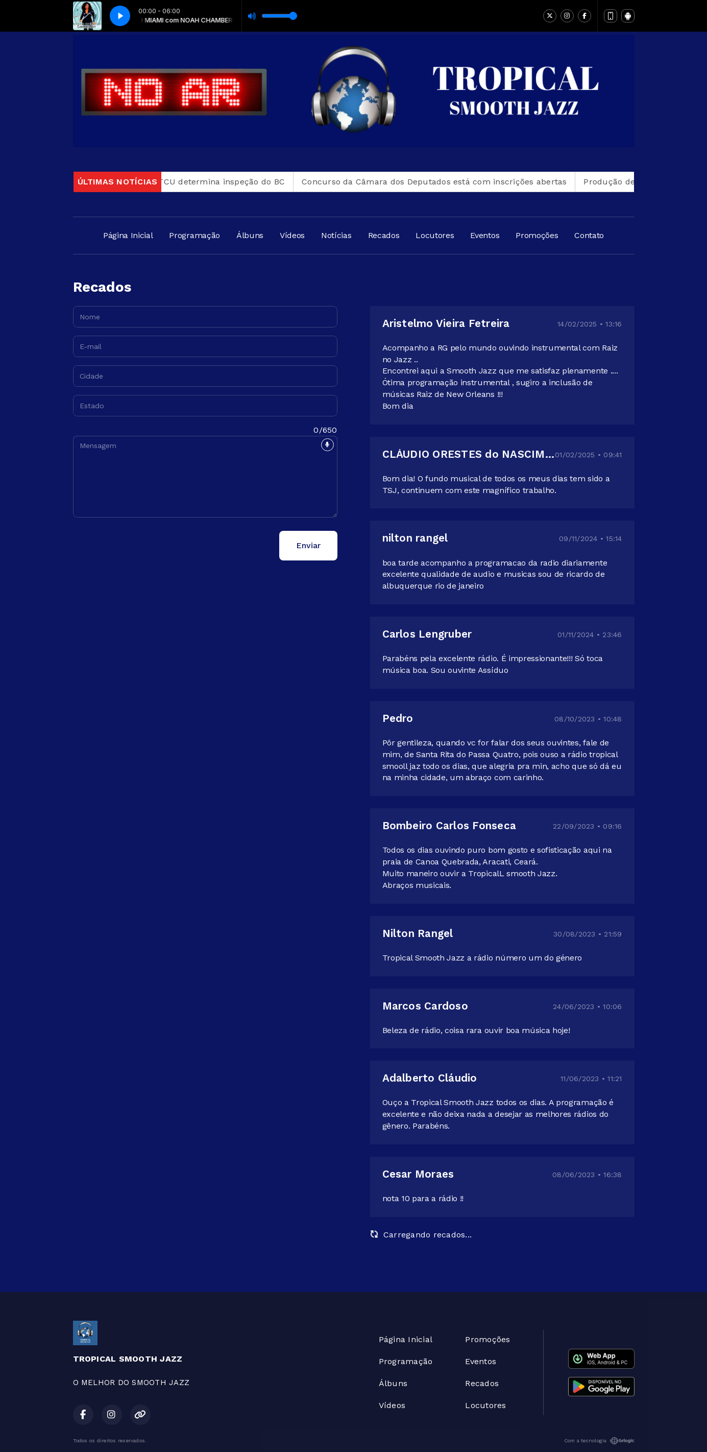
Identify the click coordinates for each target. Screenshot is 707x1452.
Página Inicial (128, 235)
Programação (194, 235)
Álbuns (249, 235)
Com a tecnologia (599, 1440)
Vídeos (292, 235)
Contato (589, 235)
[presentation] (150, 546)
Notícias (336, 235)
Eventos (484, 235)
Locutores (435, 235)
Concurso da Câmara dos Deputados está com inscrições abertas (440, 181)
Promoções (537, 235)
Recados (384, 235)
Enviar (308, 545)
